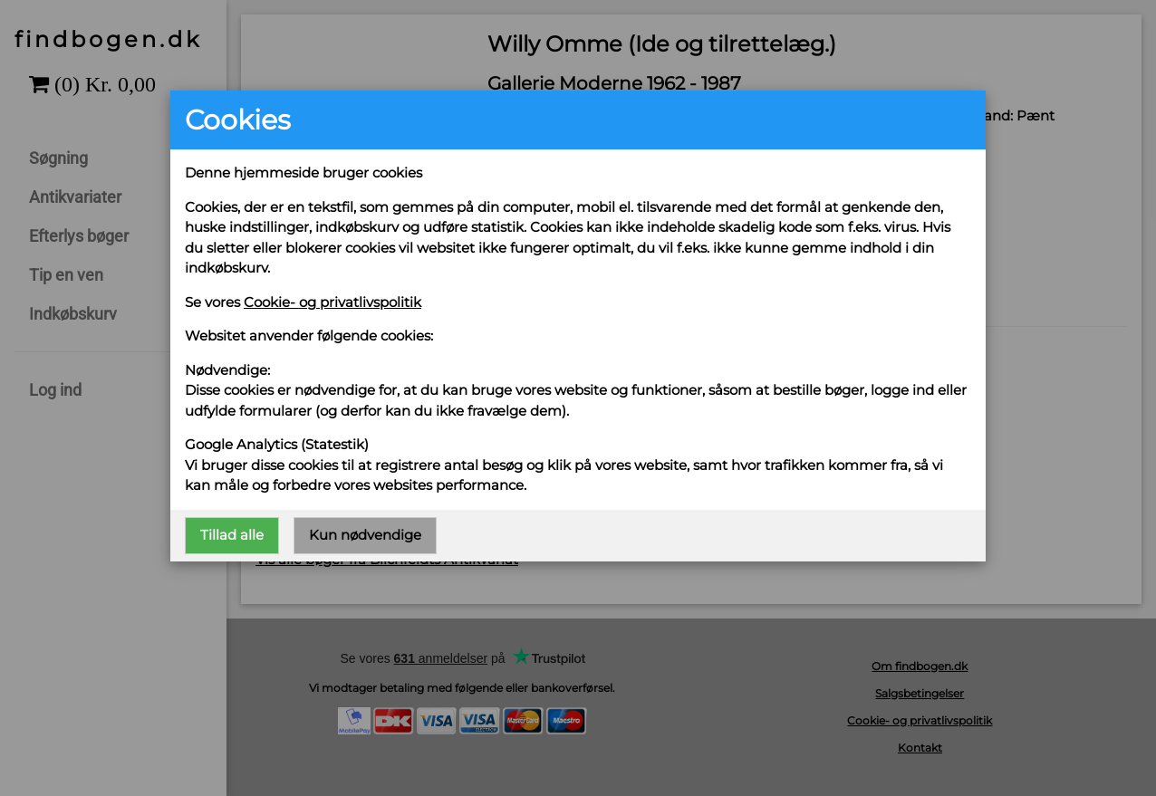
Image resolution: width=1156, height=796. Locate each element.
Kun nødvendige (365, 534)
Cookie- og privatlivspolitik (332, 302)
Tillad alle (232, 534)
